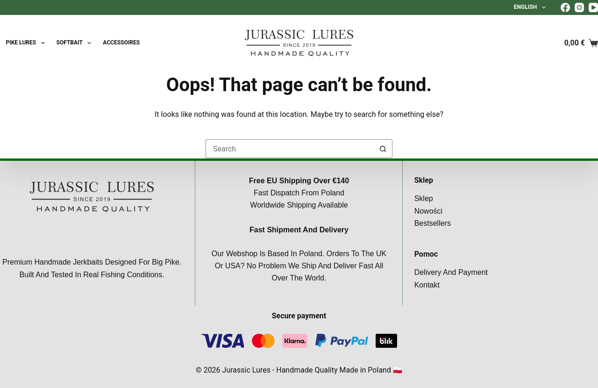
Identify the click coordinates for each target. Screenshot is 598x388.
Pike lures (27, 43)
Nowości (428, 211)
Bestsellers (432, 223)
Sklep (423, 198)
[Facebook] (565, 7)
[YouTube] (593, 7)
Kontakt (427, 285)
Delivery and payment (451, 272)
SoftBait (76, 43)
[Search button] (383, 148)
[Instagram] (579, 7)
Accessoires (121, 42)
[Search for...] (290, 148)
